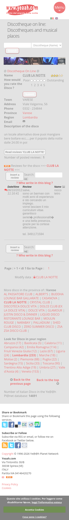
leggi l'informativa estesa (47, 502)
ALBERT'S (42, 294)
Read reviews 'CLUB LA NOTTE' (24, 152)
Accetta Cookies (34, 509)
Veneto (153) (31, 371)
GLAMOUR (55, 310)
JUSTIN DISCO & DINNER (20, 314)
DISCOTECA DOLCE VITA (20, 306)
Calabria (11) (53, 343)
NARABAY (24, 323)
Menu (60, 8)
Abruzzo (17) (13, 343)
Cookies (6, 488)
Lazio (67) (46, 351)
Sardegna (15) (14, 363)
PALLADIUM (41, 323)
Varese (27, 113)
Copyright (7, 453)
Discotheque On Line (21, 71)
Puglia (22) (50, 359)
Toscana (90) (52, 363)
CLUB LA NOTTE (45, 277)
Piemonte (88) (30, 359)
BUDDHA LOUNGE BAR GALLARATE (34, 296)
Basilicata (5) (33, 343)
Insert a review (14, 176)
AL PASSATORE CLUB (18, 294)
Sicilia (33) (33, 363)
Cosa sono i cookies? (34, 517)
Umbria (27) (47, 367)
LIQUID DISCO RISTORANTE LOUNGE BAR (31, 316)
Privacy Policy (10, 484)
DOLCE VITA (36, 310)
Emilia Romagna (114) (42, 347)
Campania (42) (14, 347)
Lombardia (30, 117)
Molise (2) (11, 359)
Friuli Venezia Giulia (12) (20, 351)
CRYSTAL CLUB (40, 302)
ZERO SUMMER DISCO (39, 327)
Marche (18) (47, 355)
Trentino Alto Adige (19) (20, 367)
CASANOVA (49, 298)
